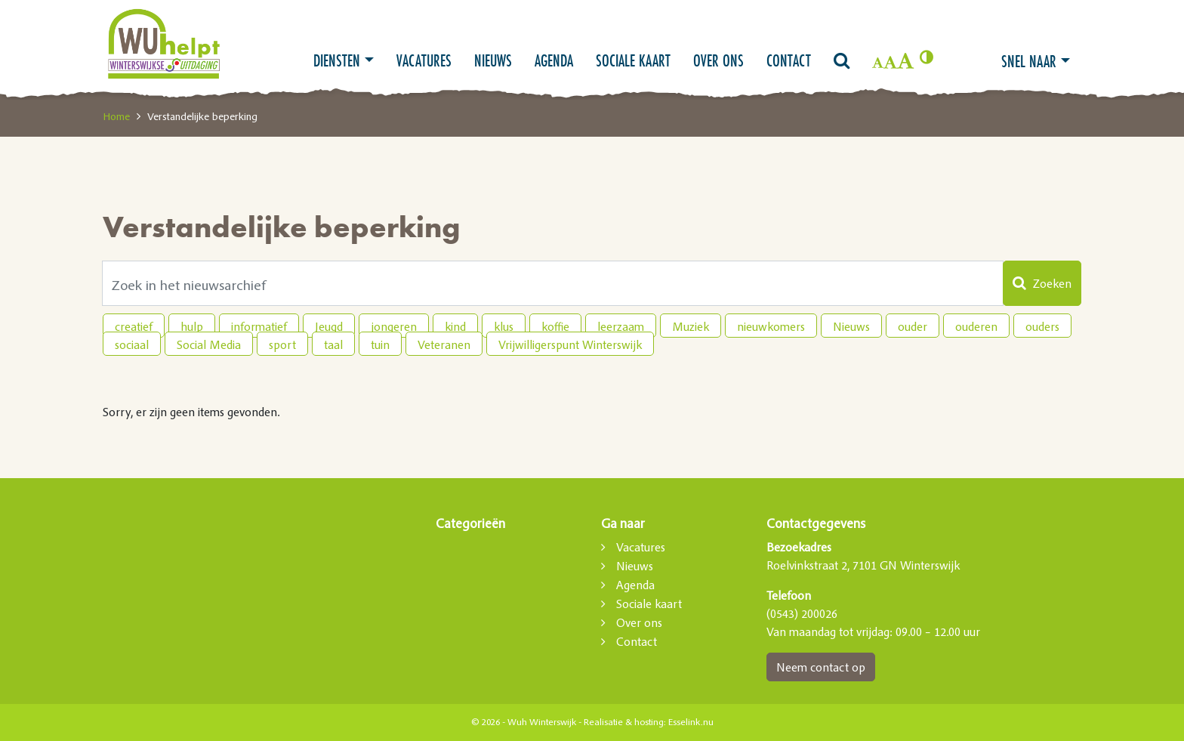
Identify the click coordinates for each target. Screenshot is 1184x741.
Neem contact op (820, 667)
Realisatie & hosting (624, 722)
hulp (191, 326)
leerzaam (620, 326)
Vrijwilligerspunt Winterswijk (570, 344)
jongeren (394, 326)
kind (455, 326)
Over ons (718, 60)
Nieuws (493, 60)
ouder (912, 326)
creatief (134, 326)
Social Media (209, 344)
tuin (380, 344)
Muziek (690, 326)
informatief (259, 326)
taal (333, 344)
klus (503, 326)
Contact (788, 60)
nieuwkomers (771, 326)
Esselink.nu (691, 722)
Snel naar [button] (1028, 61)
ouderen (976, 326)
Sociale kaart (633, 60)
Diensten (336, 60)
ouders (1042, 326)
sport (282, 344)
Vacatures (424, 60)
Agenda (554, 60)
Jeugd (329, 326)
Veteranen (444, 344)
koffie (555, 326)
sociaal (132, 344)
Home (116, 116)
